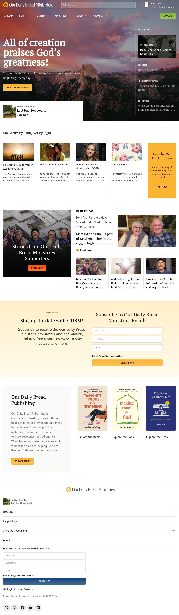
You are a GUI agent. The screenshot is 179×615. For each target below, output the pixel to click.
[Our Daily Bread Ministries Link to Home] (28, 5)
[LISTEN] (42, 16)
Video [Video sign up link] (171, 6)
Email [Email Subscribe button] (162, 6)
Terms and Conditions (114, 356)
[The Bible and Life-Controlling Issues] (157, 86)
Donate (168, 15)
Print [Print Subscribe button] (153, 6)
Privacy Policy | (98, 356)
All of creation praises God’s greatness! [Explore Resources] (34, 52)
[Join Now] (162, 171)
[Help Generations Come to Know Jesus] (157, 46)
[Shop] (81, 16)
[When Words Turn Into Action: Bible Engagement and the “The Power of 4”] (157, 106)
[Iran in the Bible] (157, 68)
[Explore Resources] (17, 88)
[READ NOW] (37, 244)
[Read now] (126, 231)
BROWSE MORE (22, 461)
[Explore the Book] (91, 430)
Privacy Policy (10, 596)
